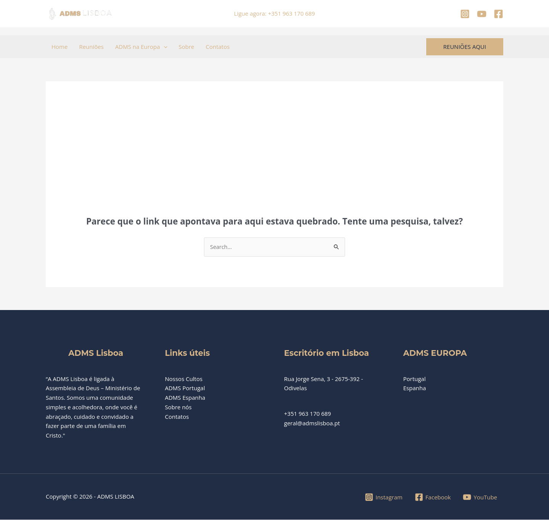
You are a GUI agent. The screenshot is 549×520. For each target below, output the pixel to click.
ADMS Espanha (185, 398)
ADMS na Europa (141, 46)
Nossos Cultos (184, 379)
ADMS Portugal (185, 388)
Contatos (217, 46)
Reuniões (91, 46)
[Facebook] (498, 14)
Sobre (186, 46)
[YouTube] (481, 14)
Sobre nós (178, 407)
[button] (163, 46)
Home (59, 46)
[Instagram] (465, 14)
